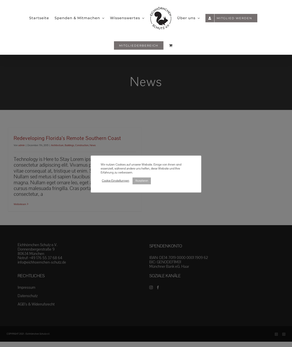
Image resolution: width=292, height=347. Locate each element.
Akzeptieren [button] (141, 181)
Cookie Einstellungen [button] (115, 181)
